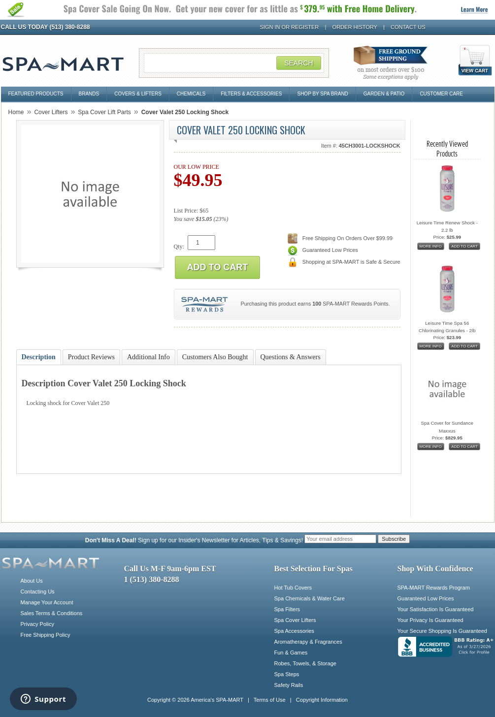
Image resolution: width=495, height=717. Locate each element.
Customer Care (441, 93)
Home (16, 112)
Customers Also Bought (215, 357)
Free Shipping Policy (45, 635)
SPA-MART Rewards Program (433, 588)
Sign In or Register (289, 27)
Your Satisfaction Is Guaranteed (435, 609)
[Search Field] (234, 63)
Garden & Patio (384, 93)
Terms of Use (270, 700)
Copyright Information (322, 700)
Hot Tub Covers (293, 588)
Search (298, 63)
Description (39, 357)
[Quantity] (201, 242)
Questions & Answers (291, 357)
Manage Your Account (47, 602)
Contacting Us (38, 591)
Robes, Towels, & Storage (305, 663)
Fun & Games (291, 652)
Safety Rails (288, 685)
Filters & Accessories (251, 93)
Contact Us (408, 27)
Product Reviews (91, 357)
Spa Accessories (294, 631)
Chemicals (191, 93)
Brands (89, 93)
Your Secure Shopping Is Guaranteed (442, 631)
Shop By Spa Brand (322, 93)
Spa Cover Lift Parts (104, 112)
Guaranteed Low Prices (425, 598)
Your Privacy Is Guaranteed (430, 620)
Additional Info (148, 357)
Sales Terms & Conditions (52, 613)
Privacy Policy (37, 624)
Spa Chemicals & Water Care (309, 598)
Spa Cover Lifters (295, 620)
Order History (354, 27)
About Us (32, 581)
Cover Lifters (50, 112)
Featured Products (36, 93)
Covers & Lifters (138, 93)
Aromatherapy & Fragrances (308, 642)
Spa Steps (286, 674)
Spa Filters (287, 609)
